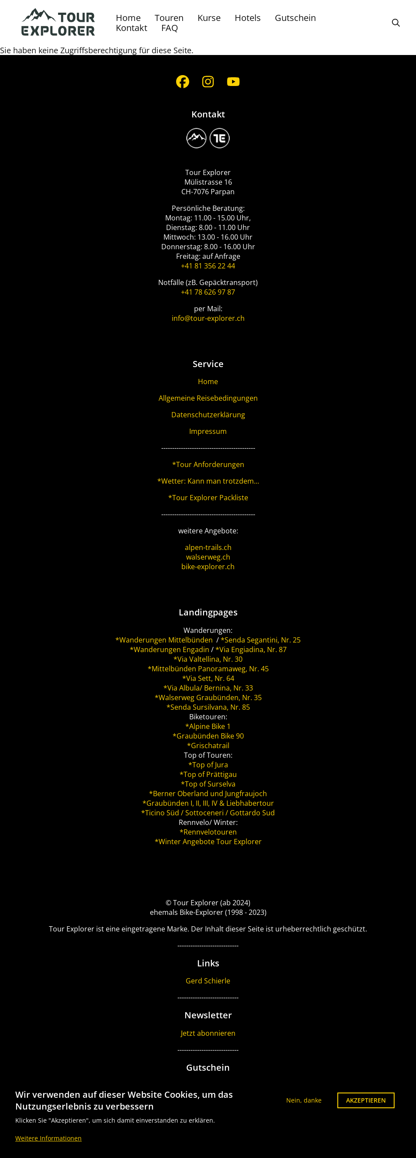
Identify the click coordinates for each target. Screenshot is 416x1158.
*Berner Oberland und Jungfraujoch (208, 793)
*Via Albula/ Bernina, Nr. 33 (208, 688)
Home (128, 18)
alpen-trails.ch (208, 547)
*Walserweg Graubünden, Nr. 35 (208, 697)
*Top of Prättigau (208, 774)
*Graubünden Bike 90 (208, 736)
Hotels (248, 18)
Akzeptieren (366, 1105)
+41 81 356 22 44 (208, 266)
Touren (169, 18)
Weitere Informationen (48, 1143)
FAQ (169, 28)
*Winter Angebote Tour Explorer (208, 841)
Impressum (208, 431)
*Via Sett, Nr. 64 (208, 678)
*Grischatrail (208, 745)
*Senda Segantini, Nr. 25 (261, 640)
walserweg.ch (208, 557)
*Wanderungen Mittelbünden (165, 640)
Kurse (209, 18)
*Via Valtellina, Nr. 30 (208, 659)
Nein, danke (304, 1105)
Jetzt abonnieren (208, 1033)
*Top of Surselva (208, 784)
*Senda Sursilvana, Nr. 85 (208, 707)
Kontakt (131, 28)
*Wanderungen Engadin (169, 649)
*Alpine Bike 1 (208, 726)
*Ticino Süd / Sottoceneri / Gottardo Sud (208, 813)
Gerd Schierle (208, 981)
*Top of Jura (208, 765)
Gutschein (295, 18)
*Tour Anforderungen (208, 464)
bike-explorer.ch (208, 566)
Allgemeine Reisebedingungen (208, 398)
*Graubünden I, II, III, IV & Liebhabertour (208, 803)
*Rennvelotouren (208, 832)
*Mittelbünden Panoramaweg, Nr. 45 (208, 668)
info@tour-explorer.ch (208, 318)
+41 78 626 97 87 (208, 292)
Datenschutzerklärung (208, 414)
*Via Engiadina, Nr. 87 (251, 649)
